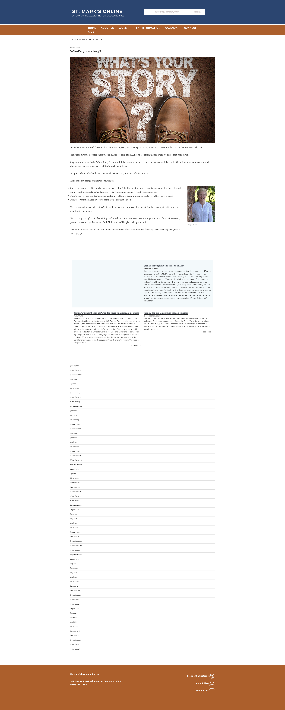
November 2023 (76, 429)
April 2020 (74, 577)
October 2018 (75, 649)
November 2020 (76, 545)
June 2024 (74, 411)
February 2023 (75, 451)
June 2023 (73, 438)
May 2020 (73, 572)
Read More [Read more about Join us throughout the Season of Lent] (149, 301)
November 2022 (76, 460)
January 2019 (74, 635)
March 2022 (74, 478)
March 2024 (74, 420)
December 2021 (75, 492)
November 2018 (75, 644)
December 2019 (75, 595)
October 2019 (75, 604)
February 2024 (75, 424)
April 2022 (73, 474)
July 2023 (73, 433)
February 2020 (75, 586)
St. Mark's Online (97, 11)
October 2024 (75, 402)
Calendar (172, 27)
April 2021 (73, 523)
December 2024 (76, 397)
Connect (190, 27)
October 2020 (75, 550)
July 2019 (73, 613)
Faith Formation (148, 27)
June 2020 (74, 568)
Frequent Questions (198, 676)
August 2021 (74, 510)
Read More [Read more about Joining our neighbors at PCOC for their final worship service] (136, 345)
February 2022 (75, 483)
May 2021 (73, 518)
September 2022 (76, 465)
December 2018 (75, 640)
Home (92, 27)
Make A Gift (202, 690)
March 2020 (74, 581)
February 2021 (75, 532)
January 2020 (75, 590)
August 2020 (74, 559)
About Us (107, 27)
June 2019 (73, 617)
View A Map (202, 683)
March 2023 (74, 447)
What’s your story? (85, 51)
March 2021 (74, 527)
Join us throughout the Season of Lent (164, 265)
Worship (125, 27)
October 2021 (75, 501)
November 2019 (75, 599)
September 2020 (76, 555)
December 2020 (76, 541)
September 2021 (76, 505)
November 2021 (75, 496)
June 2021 (73, 514)
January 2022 (75, 487)
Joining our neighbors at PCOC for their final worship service (106, 313)
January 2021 (74, 536)
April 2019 (73, 622)
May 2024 (73, 415)
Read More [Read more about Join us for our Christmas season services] (206, 332)
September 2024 (76, 406)
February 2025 (75, 393)
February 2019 (75, 631)
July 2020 (73, 563)
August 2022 (74, 469)
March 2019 (74, 626)
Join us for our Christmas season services (166, 313)
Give (91, 31)
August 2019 (74, 608)
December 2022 (76, 456)
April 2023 (73, 442)
